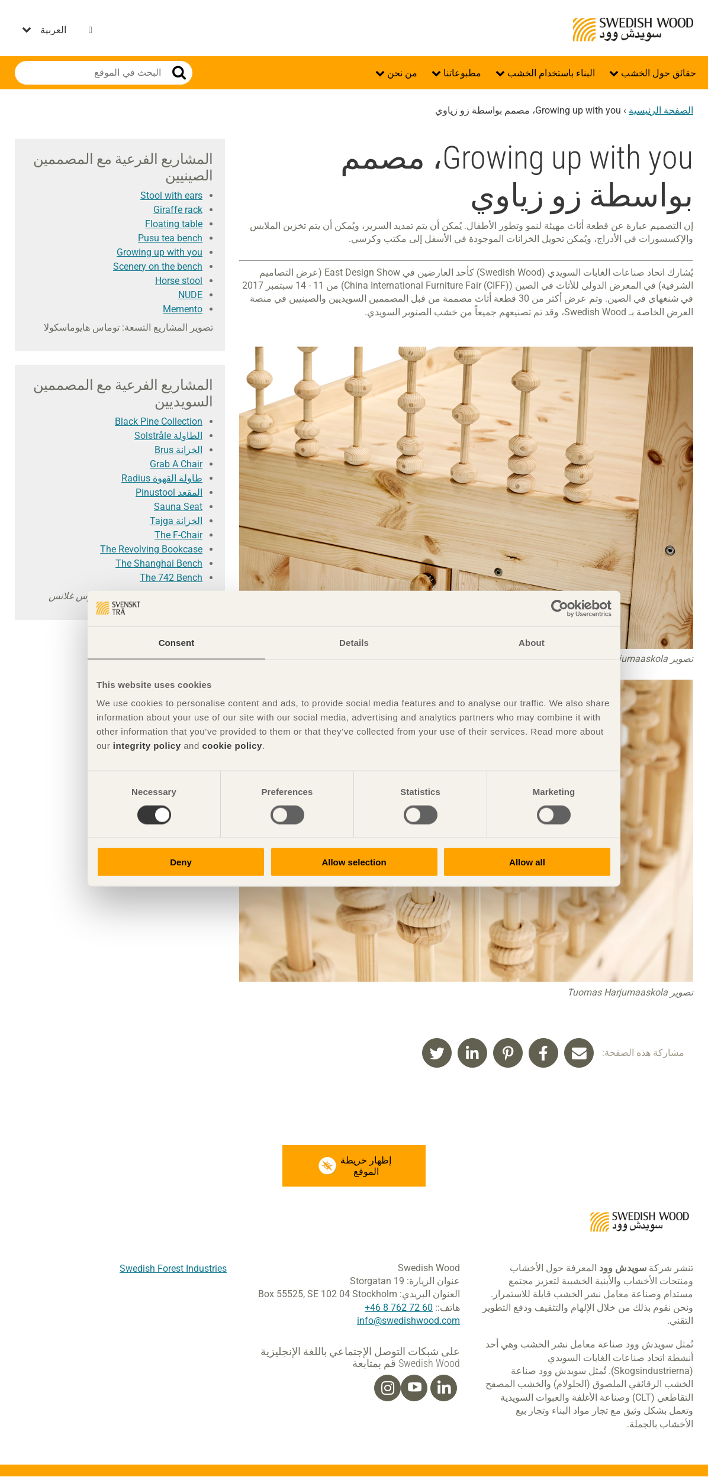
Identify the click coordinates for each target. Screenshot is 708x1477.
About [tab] (532, 642)
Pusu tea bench (170, 238)
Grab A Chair (176, 464)
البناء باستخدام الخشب (550, 73)
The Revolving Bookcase (151, 549)
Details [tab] (354, 642)
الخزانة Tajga (176, 520)
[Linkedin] (443, 1388)
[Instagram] (387, 1388)
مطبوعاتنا (461, 73)
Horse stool (178, 280)
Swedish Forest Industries (173, 1268)
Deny (181, 862)
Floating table (173, 224)
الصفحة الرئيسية (661, 110)
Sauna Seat (178, 506)
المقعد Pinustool (169, 492)
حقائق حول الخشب (657, 73)
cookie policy (232, 746)
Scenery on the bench (157, 266)
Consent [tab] (177, 642)
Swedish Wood (633, 29)
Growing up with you (159, 252)
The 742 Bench (171, 577)
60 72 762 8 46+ (399, 1307)
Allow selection (353, 862)
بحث (179, 73)
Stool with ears (171, 195)
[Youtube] (414, 1388)
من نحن (401, 73)
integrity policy (147, 746)
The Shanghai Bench (158, 563)
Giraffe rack (177, 209)
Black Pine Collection (158, 421)
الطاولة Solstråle (168, 435)
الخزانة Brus (178, 449)
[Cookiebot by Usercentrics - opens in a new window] (560, 608)
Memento (182, 309)
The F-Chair (178, 535)
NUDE (190, 294)
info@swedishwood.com (408, 1320)
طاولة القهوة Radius (161, 478)
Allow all (527, 862)
